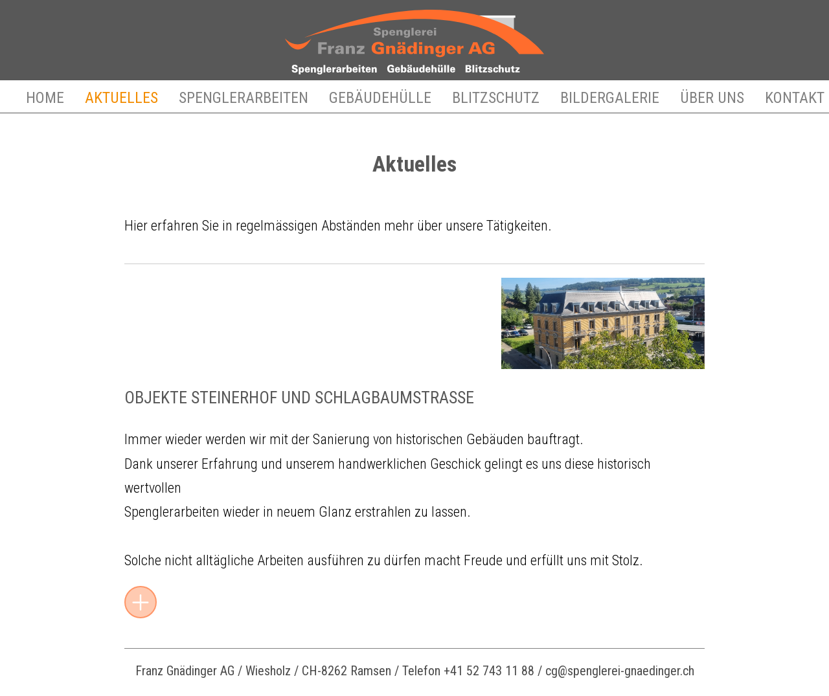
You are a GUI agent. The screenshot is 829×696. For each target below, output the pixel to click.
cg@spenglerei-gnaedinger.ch (619, 671)
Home (45, 98)
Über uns (712, 98)
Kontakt (794, 98)
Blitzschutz (495, 98)
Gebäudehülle (380, 98)
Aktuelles (121, 98)
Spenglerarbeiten (243, 98)
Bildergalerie (609, 98)
